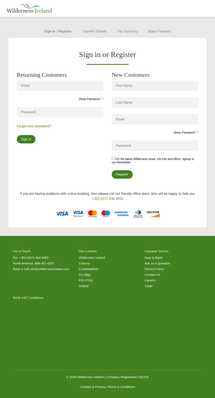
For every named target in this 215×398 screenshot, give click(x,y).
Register (122, 174)
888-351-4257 (44, 263)
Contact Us (152, 274)
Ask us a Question (157, 263)
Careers (150, 280)
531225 (143, 377)
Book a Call (21, 269)
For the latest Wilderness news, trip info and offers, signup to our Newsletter (153, 160)
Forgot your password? (34, 126)
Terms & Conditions (121, 387)
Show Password (91, 99)
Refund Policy (154, 269)
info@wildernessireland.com (49, 269)
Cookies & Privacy (92, 387)
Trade (149, 286)
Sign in (26, 139)
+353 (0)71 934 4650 (107, 198)
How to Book (154, 257)
